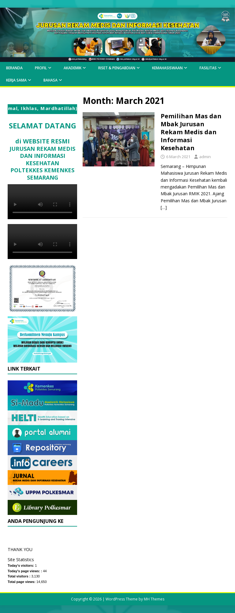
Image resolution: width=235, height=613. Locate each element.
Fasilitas (208, 67)
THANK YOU (20, 549)
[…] (164, 207)
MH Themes (154, 599)
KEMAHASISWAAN (167, 67)
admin (205, 156)
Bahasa (50, 80)
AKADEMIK (72, 67)
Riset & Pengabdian (116, 67)
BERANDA (14, 67)
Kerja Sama (16, 80)
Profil (41, 67)
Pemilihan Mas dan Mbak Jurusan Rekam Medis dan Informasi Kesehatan (191, 132)
